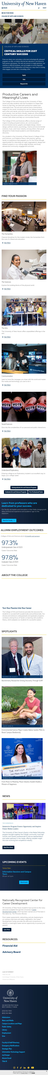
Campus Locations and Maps (12, 1024)
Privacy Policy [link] (24, 1073)
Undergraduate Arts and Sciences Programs (24, 487)
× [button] (46, 1071)
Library (4, 1030)
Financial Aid (9, 946)
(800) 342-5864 (7, 1013)
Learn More (7, 929)
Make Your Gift (6, 974)
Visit (24, 79)
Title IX (4, 1061)
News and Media (7, 1020)
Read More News (8, 847)
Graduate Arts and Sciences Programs (15, 492)
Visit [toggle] (44, 8)
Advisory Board (11, 952)
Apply (24, 75)
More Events (24, 882)
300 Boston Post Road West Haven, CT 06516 (10, 1006)
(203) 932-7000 (7, 1011)
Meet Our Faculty (9, 520)
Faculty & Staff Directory (10, 1043)
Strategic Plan (7, 1049)
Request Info (24, 84)
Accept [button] (33, 1073)
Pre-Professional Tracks (36, 492)
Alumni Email (6, 1058)
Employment (6, 1033)
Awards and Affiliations (8, 979)
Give (3, 1036)
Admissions (6, 1017)
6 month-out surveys (32, 536)
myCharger (6, 1055)
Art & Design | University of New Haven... (13, 977)
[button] (4, 8)
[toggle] (39, 8)
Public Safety (6, 1027)
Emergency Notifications (10, 1046)
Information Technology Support (13, 1052)
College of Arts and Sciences (12, 16)
